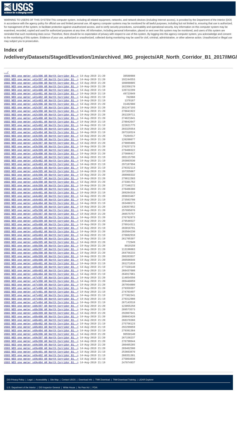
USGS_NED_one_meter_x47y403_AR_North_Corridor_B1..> (41, 299)
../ (6, 72)
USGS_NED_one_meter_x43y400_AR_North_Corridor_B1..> (41, 154)
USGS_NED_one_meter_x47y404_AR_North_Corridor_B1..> (41, 302)
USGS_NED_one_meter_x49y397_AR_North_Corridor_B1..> (41, 338)
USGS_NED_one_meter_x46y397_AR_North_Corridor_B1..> (41, 249)
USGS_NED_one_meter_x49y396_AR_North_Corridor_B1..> (41, 334)
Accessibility (41, 379)
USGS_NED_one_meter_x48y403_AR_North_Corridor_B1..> (41, 327)
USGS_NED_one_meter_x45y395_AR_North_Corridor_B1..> (41, 207)
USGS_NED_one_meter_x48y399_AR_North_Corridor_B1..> (41, 313)
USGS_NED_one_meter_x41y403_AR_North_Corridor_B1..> (41, 100)
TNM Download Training (124, 379)
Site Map (54, 379)
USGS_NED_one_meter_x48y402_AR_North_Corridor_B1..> (41, 324)
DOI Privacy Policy (15, 379)
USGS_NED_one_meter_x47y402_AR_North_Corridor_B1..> (41, 295)
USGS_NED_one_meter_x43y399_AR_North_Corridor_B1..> (41, 150)
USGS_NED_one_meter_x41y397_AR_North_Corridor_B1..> (41, 79)
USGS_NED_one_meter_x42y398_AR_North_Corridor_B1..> (41, 111)
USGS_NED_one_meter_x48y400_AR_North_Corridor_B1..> (41, 316)
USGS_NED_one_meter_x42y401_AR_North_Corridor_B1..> (41, 122)
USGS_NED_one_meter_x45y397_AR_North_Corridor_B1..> (41, 214)
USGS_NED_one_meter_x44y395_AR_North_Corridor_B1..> (41, 171)
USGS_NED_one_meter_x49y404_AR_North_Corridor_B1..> (41, 362)
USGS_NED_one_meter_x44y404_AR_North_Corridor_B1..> (41, 203)
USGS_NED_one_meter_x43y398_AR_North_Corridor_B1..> (41, 146)
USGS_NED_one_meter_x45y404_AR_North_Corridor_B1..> (41, 239)
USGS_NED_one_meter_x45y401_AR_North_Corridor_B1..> (41, 228)
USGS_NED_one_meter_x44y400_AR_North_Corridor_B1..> (41, 189)
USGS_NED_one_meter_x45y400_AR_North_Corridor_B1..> (41, 224)
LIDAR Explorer (146, 379)
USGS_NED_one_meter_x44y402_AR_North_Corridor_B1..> (41, 196)
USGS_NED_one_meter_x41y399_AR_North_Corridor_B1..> (41, 86)
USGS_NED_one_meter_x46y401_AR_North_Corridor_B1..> (41, 263)
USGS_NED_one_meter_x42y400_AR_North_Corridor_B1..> (41, 118)
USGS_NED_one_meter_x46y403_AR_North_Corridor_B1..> (41, 270)
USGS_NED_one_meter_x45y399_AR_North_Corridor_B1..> (41, 221)
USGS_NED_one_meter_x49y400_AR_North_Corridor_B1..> (41, 348)
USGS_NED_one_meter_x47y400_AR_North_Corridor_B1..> (41, 288)
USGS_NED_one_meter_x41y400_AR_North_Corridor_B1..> (41, 90)
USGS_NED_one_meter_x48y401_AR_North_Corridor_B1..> (41, 320)
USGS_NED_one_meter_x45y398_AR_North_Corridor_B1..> (41, 217)
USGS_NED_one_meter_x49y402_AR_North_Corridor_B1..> (41, 355)
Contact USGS (69, 379)
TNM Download (102, 379)
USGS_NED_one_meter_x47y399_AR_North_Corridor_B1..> (41, 285)
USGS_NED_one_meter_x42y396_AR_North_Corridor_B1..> (41, 104)
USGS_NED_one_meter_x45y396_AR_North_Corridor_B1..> (41, 210)
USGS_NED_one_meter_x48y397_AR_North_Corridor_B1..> (41, 306)
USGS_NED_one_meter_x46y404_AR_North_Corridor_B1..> (41, 274)
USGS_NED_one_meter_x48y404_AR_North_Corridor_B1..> (41, 330)
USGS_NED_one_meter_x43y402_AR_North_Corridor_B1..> (41, 161)
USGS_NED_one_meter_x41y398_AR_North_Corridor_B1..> (41, 83)
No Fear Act (83, 387)
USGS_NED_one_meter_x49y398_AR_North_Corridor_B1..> (41, 341)
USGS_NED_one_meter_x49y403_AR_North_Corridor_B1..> (41, 359)
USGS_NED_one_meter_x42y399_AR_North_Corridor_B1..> (41, 115)
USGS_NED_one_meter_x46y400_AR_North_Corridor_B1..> (41, 260)
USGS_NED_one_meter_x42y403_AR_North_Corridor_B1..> (41, 129)
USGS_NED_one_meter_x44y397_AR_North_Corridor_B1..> (41, 178)
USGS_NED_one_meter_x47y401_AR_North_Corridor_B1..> (41, 292)
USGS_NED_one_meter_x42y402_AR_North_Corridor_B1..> (41, 125)
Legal (29, 379)
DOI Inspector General (49, 387)
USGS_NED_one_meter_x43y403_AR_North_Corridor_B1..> (41, 164)
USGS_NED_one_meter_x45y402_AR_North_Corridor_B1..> (41, 231)
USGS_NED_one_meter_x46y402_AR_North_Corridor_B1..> (41, 267)
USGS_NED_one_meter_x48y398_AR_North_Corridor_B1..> (41, 309)
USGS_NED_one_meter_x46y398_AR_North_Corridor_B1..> (41, 253)
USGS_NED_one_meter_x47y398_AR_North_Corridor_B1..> (41, 281)
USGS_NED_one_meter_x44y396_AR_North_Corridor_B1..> (41, 175)
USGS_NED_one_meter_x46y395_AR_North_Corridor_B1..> (41, 242)
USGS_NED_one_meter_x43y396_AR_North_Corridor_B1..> (41, 139)
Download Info (85, 379)
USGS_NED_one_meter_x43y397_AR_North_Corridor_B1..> (41, 143)
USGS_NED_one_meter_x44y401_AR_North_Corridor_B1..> (41, 192)
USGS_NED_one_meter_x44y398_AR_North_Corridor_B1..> (41, 182)
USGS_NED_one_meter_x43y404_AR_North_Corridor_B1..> (41, 168)
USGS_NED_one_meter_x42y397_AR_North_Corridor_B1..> (41, 107)
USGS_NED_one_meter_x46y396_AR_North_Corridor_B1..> (41, 246)
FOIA (94, 387)
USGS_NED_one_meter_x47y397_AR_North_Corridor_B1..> (41, 277)
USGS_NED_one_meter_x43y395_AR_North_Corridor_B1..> (41, 136)
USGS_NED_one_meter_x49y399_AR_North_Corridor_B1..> (41, 345)
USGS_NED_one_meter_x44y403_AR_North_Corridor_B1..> (41, 200)
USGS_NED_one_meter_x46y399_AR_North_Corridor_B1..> (41, 256)
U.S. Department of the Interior (21, 387)
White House (69, 387)
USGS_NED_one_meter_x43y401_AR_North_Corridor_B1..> (41, 157)
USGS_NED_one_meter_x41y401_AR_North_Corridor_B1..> (41, 93)
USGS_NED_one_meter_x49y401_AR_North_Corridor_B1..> (41, 352)
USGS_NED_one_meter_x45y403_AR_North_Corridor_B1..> (41, 235)
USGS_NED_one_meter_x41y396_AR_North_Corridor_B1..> (41, 76)
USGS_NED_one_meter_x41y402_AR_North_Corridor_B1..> (41, 97)
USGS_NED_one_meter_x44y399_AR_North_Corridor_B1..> (41, 185)
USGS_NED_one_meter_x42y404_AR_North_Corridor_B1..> (41, 132)
